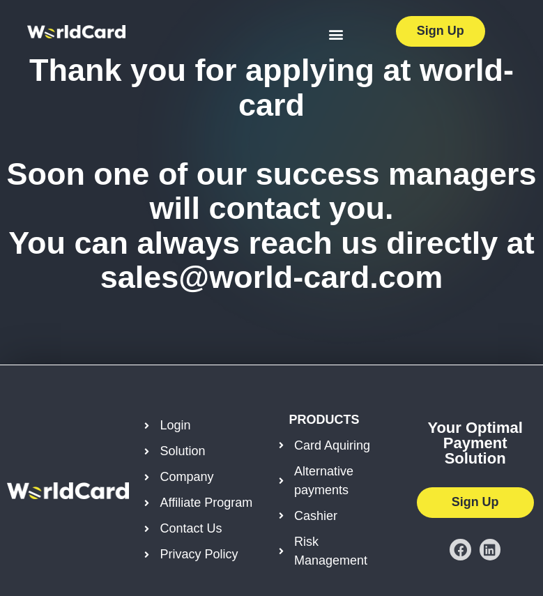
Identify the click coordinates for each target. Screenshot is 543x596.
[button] (336, 34)
